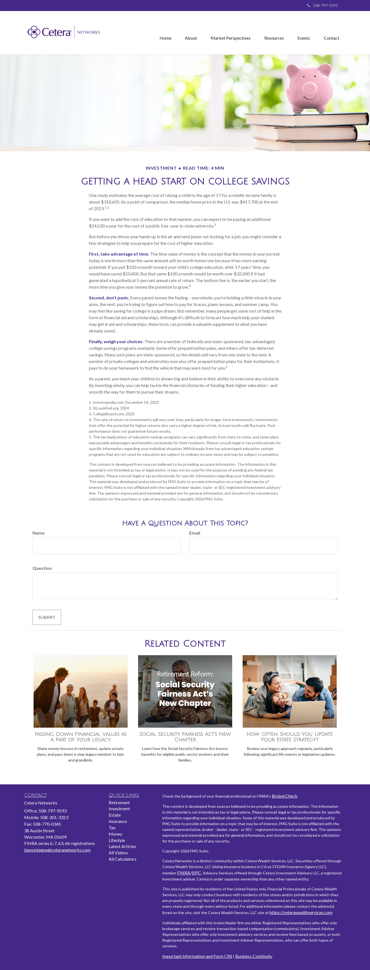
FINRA (183, 872)
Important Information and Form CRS (197, 956)
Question (42, 568)
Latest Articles (122, 846)
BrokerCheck (284, 795)
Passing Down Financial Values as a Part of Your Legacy (81, 737)
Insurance (118, 821)
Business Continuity (253, 956)
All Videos (118, 852)
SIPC (196, 872)
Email (194, 532)
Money (115, 833)
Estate (115, 814)
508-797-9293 (322, 5)
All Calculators (122, 858)
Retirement (119, 802)
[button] (191, 32)
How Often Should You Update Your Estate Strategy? (289, 737)
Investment (119, 808)
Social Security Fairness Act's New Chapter (185, 737)
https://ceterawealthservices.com (301, 912)
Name (38, 532)
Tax (112, 827)
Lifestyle (117, 840)
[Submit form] (46, 617)
